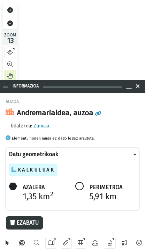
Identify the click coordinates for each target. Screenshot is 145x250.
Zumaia (41, 126)
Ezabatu (24, 222)
